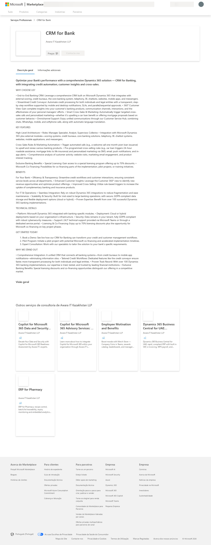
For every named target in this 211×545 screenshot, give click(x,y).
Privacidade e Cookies (97, 538)
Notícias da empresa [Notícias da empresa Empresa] (147, 480)
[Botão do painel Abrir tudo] (9, 12)
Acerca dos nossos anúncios (165, 538)
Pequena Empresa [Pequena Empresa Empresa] (113, 506)
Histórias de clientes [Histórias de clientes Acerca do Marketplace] (19, 480)
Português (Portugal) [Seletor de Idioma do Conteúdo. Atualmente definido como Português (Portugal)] (24, 534)
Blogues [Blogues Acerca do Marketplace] (14, 474)
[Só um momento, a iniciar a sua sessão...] (201, 4)
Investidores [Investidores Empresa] (144, 490)
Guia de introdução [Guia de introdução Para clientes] (52, 474)
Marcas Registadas (141, 538)
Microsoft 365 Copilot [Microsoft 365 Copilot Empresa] (114, 495)
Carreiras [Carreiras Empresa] (143, 469)
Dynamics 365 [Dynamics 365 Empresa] (111, 485)
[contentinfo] (34, 20)
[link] (35, 339)
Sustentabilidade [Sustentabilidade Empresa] (146, 495)
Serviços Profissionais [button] (21, 20)
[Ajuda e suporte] (159, 4)
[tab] (26, 70)
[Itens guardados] (163, 4)
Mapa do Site (61, 538)
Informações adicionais (49, 70)
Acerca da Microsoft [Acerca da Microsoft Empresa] (147, 474)
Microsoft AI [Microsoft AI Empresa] (110, 469)
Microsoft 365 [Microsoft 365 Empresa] (111, 490)
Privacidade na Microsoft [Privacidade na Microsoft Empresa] (149, 485)
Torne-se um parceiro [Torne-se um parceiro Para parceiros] (84, 469)
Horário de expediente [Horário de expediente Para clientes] (53, 469)
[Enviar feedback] (155, 4)
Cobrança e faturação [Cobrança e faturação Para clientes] (52, 498)
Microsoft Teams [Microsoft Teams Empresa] (112, 501)
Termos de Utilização (120, 538)
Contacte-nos (77, 538)
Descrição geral (25, 70)
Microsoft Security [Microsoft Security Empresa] (113, 474)
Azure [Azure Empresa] (108, 480)
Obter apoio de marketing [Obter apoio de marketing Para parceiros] (86, 480)
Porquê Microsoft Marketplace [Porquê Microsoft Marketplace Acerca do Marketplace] (23, 469)
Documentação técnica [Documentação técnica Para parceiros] (85, 485)
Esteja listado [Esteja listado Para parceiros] (81, 474)
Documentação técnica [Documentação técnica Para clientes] (53, 480)
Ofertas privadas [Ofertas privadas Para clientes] (50, 485)
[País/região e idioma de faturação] (182, 4)
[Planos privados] (167, 4)
